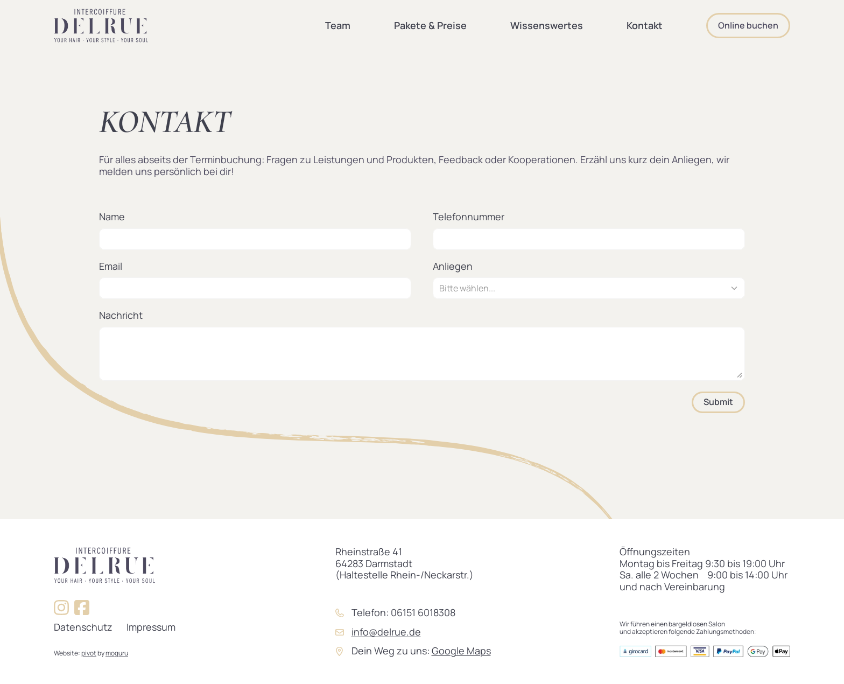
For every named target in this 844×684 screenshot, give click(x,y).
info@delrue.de (386, 631)
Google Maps (461, 650)
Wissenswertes (546, 25)
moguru (116, 653)
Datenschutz (83, 626)
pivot (88, 653)
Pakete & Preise (430, 25)
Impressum (150, 626)
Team (337, 25)
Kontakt (645, 25)
